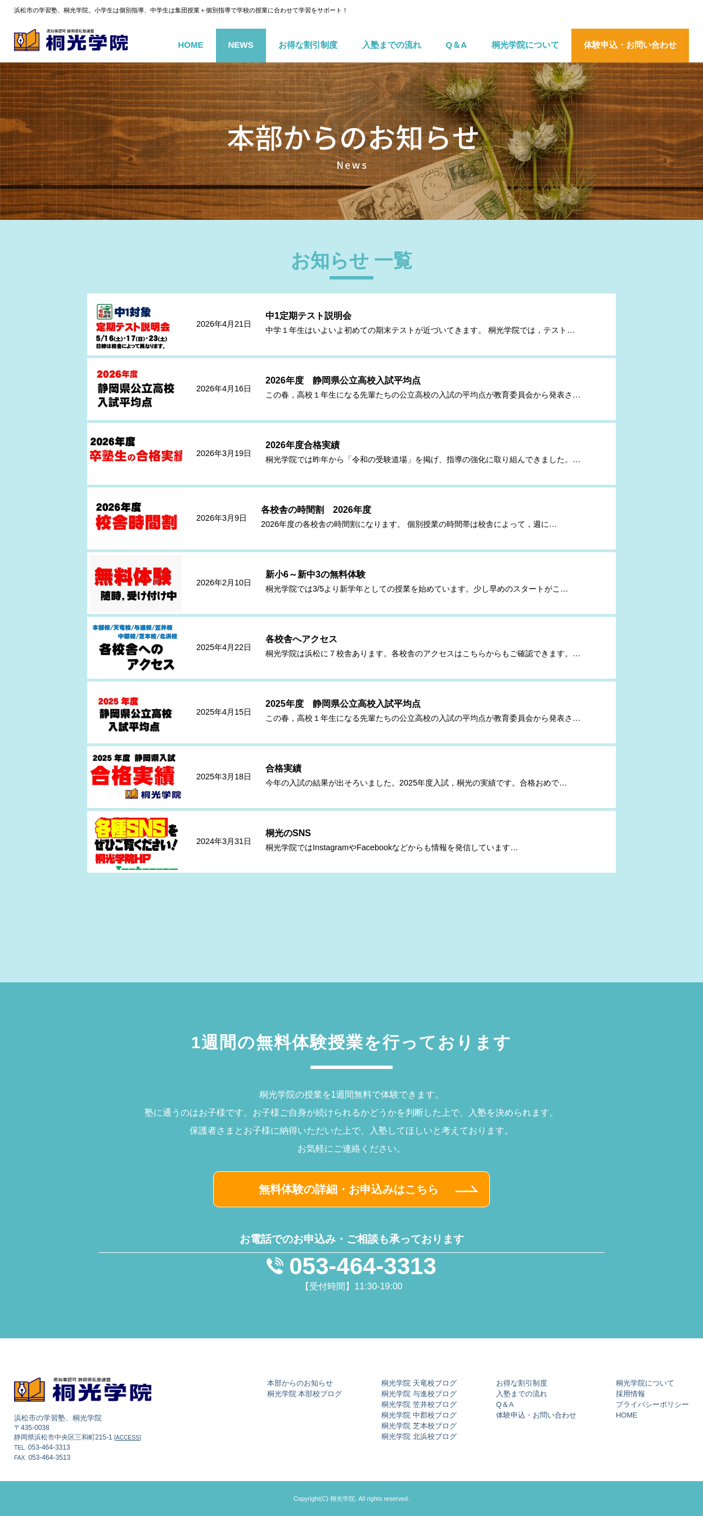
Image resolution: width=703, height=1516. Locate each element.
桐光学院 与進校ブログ (419, 1393)
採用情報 (630, 1393)
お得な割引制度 (307, 44)
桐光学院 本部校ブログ (305, 1393)
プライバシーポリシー (652, 1404)
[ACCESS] (127, 1437)
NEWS (241, 44)
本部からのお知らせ (300, 1383)
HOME (191, 44)
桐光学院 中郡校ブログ (419, 1415)
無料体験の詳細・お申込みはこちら (349, 1189)
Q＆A (456, 44)
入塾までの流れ (391, 44)
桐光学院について (525, 44)
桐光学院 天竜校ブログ (419, 1383)
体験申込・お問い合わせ (630, 44)
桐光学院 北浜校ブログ (419, 1436)
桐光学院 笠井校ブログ (419, 1404)
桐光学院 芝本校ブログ (419, 1426)
